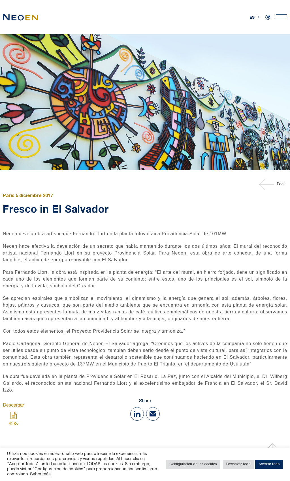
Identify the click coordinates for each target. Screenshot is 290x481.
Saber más (40, 474)
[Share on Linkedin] (137, 414)
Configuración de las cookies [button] (193, 464)
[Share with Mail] (153, 414)
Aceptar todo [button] (269, 464)
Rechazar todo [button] (238, 464)
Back (273, 184)
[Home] (20, 17)
